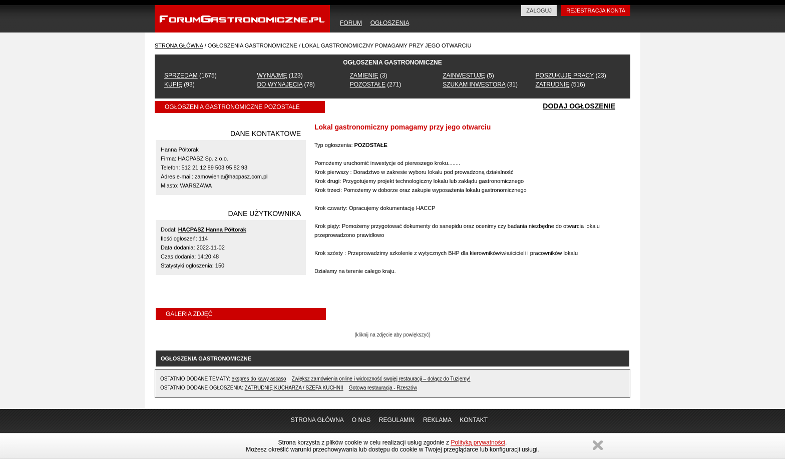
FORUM (351, 23)
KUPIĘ (173, 84)
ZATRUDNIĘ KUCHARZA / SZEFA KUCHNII (294, 387)
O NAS (361, 420)
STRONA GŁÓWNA (179, 45)
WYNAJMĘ (272, 75)
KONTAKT (474, 420)
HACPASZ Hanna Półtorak (212, 229)
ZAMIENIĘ (364, 75)
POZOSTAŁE (367, 84)
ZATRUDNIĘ (553, 84)
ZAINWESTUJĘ (464, 75)
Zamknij (598, 445)
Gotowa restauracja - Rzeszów (383, 387)
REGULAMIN (397, 420)
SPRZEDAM (181, 75)
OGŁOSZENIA (389, 23)
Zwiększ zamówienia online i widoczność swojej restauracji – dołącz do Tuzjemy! (381, 379)
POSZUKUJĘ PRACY (565, 75)
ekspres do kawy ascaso (259, 379)
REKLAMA (437, 420)
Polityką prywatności (478, 442)
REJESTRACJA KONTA (595, 11)
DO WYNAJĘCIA (279, 84)
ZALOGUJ (539, 11)
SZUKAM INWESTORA (474, 84)
